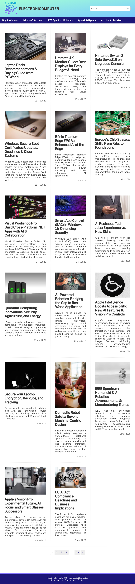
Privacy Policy (70, 580)
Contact (81, 580)
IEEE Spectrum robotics (60, 20)
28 (77, 552)
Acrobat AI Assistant (111, 20)
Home (53, 580)
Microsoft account (33, 20)
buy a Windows (10, 20)
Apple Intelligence (86, 20)
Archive (60, 580)
